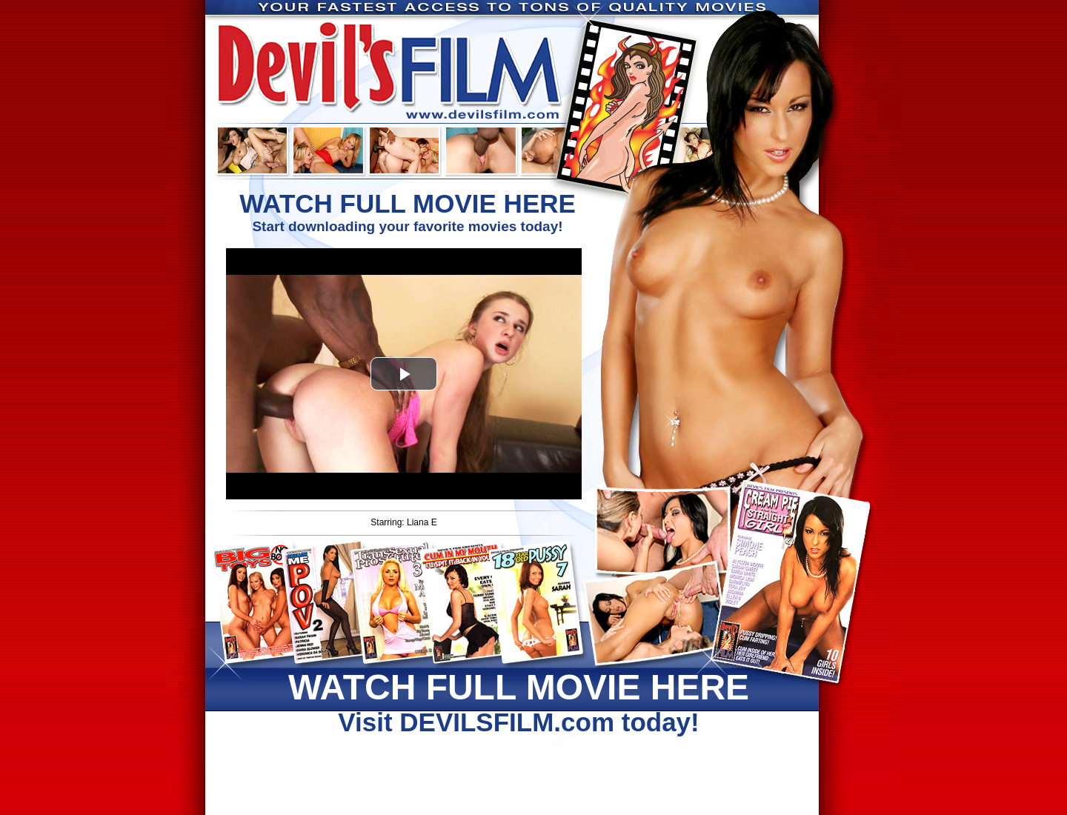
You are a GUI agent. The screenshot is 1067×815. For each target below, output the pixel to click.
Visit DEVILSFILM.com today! (518, 701)
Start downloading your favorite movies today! (407, 211)
